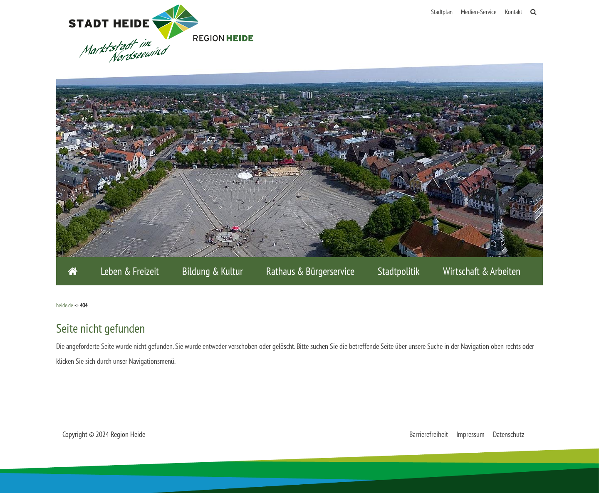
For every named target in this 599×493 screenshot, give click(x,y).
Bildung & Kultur (212, 271)
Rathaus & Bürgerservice (310, 271)
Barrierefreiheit (428, 434)
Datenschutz (508, 434)
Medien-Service (479, 11)
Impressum (470, 434)
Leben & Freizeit (130, 271)
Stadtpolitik (399, 271)
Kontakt (513, 11)
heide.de (64, 305)
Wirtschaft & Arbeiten (481, 271)
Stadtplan (442, 11)
